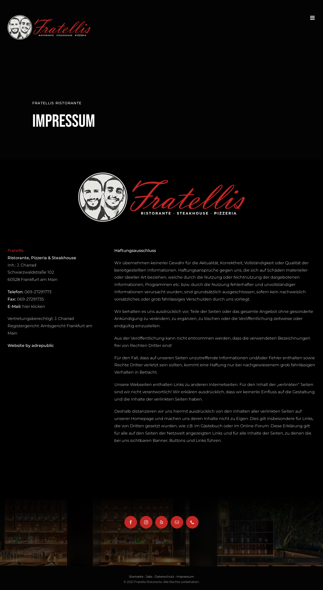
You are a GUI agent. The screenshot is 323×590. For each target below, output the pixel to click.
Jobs (149, 576)
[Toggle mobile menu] (312, 17)
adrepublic (43, 345)
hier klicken (33, 306)
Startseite (136, 576)
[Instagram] (146, 522)
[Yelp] (161, 522)
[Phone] (192, 522)
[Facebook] (130, 522)
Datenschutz (164, 576)
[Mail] (177, 522)
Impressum (185, 576)
